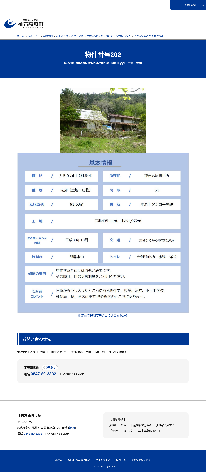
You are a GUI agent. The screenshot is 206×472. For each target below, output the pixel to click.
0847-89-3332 (43, 374)
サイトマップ (103, 460)
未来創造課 (62, 36)
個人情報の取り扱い (79, 460)
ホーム (20, 36)
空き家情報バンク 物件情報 (149, 36)
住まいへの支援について (100, 36)
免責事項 (121, 460)
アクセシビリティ (141, 460)
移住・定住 (77, 36)
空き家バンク (123, 36)
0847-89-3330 (33, 434)
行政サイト (34, 36)
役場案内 (48, 36)
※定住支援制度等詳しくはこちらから (103, 315)
